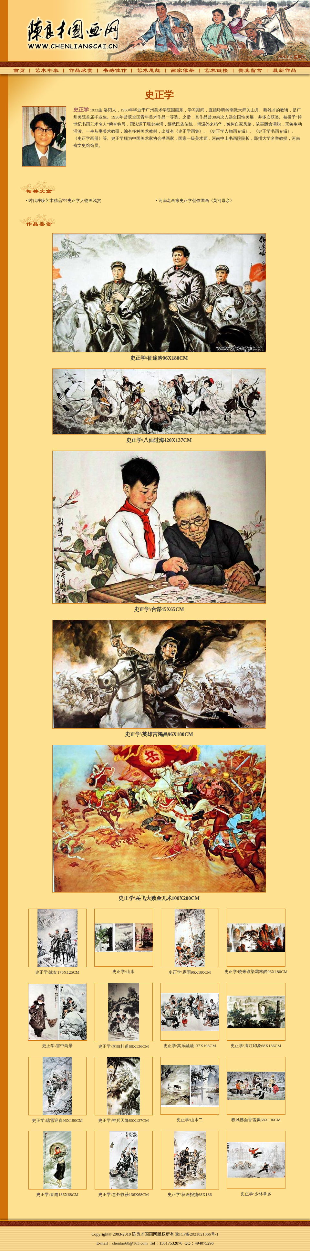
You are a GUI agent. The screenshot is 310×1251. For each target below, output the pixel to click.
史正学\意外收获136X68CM (123, 1194)
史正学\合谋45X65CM (159, 609)
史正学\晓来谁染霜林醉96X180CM (256, 971)
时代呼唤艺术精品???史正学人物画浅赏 (64, 200)
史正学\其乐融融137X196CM (189, 1045)
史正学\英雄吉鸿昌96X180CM (159, 734)
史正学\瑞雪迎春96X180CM (57, 1120)
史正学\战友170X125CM (57, 972)
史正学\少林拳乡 (256, 1193)
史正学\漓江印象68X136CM (256, 1045)
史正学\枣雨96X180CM (190, 972)
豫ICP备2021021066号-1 (197, 1234)
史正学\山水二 (190, 1119)
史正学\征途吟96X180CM (159, 358)
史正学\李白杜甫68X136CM (123, 1046)
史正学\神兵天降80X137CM (123, 1120)
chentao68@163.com (130, 1243)
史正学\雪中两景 (57, 1045)
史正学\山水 (123, 971)
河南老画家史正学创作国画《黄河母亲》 (196, 200)
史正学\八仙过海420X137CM (159, 440)
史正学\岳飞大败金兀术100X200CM (159, 898)
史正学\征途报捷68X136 (190, 1194)
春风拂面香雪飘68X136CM (256, 1119)
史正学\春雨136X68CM (57, 1194)
